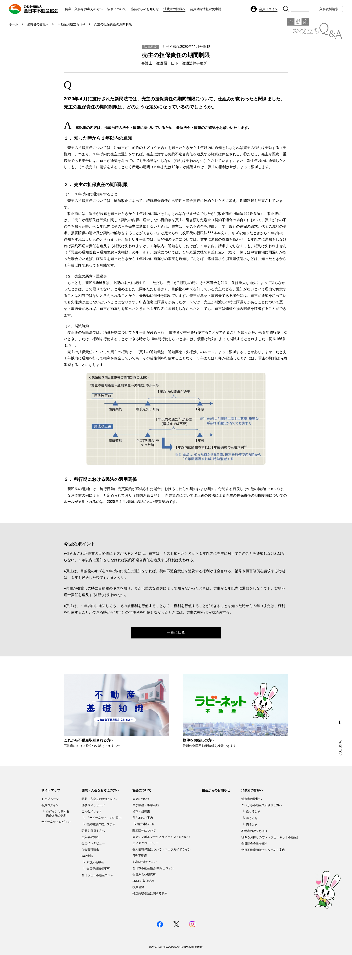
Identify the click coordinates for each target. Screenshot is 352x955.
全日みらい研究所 (144, 874)
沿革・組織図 (141, 811)
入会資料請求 (328, 9)
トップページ (50, 799)
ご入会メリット (91, 811)
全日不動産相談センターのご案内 (263, 850)
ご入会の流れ (90, 837)
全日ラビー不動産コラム (97, 875)
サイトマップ (50, 790)
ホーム (13, 24)
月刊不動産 (139, 855)
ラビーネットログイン (55, 821)
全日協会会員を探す (254, 843)
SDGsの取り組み (143, 880)
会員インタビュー (93, 843)
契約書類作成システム (101, 824)
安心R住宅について (145, 862)
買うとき (252, 818)
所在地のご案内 (142, 817)
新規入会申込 (95, 862)
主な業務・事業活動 (145, 805)
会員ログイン (50, 805)
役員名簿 (138, 887)
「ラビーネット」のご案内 (103, 817)
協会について (116, 9)
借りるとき (253, 811)
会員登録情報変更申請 (205, 9)
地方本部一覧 (146, 824)
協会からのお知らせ (145, 9)
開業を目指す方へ (93, 830)
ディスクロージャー (145, 843)
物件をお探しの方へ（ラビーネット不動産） (270, 837)
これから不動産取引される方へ (261, 805)
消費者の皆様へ (174, 9)
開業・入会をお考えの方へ (84, 9)
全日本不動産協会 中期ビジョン (153, 868)
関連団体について (144, 830)
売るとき (252, 824)
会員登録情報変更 (98, 868)
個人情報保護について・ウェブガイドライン (161, 849)
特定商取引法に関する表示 (149, 893)
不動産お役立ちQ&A (71, 24)
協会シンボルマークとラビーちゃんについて (161, 836)
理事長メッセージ (93, 805)
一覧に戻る (176, 632)
